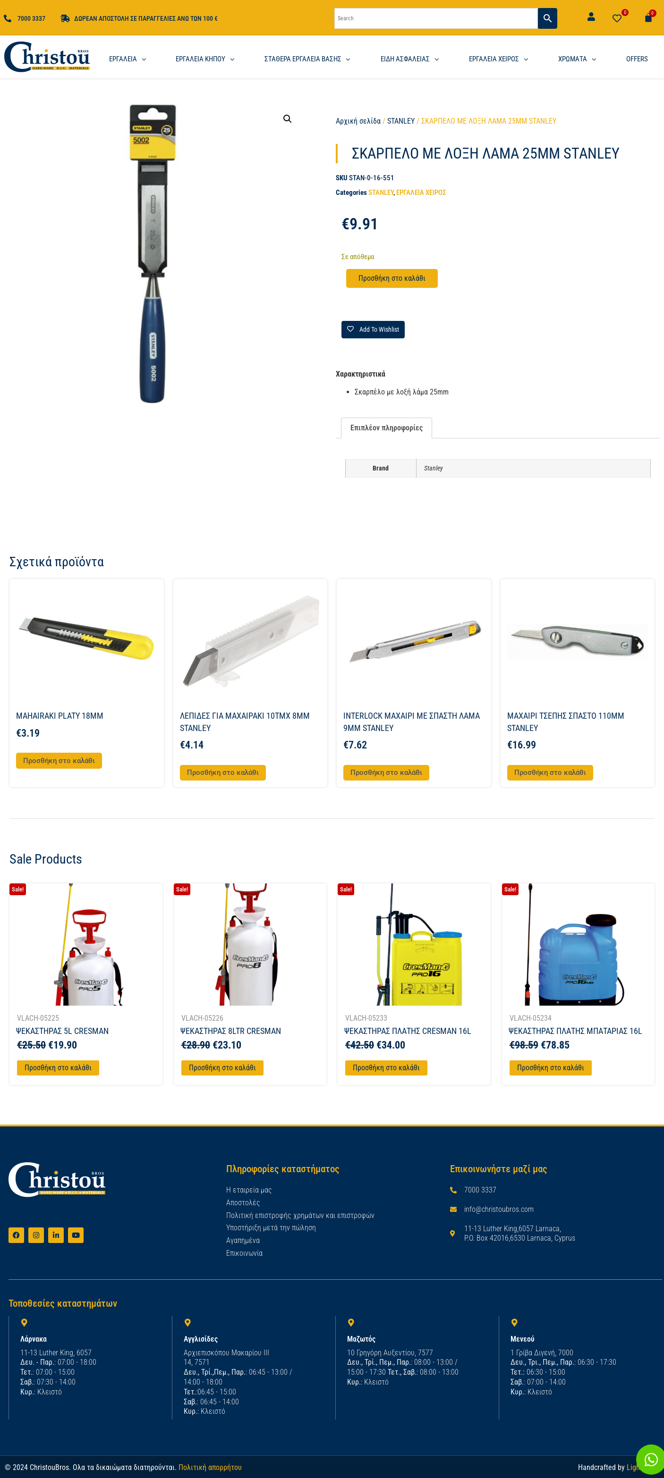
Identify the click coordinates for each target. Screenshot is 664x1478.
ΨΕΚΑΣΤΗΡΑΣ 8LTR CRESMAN (230, 1031)
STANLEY (401, 121)
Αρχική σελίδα (358, 121)
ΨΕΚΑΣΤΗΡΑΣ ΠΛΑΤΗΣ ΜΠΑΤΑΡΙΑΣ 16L (575, 1031)
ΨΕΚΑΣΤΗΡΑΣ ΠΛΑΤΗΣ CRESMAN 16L (407, 1031)
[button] (287, 118)
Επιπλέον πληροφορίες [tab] (386, 427)
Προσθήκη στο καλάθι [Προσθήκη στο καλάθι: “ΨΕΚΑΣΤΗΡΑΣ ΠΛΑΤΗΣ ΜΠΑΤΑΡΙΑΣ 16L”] (550, 1067)
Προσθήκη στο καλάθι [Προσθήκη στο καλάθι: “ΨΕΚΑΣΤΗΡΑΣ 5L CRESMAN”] (58, 1067)
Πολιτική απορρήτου (210, 1466)
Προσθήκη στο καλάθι (392, 278)
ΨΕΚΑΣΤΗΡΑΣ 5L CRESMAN (62, 1031)
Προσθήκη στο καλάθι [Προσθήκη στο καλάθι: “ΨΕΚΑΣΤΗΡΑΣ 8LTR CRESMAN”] (222, 1067)
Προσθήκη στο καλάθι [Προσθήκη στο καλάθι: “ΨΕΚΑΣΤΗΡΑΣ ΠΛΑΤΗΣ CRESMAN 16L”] (386, 1067)
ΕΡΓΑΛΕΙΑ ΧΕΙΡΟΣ (421, 192)
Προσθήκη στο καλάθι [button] (59, 760)
